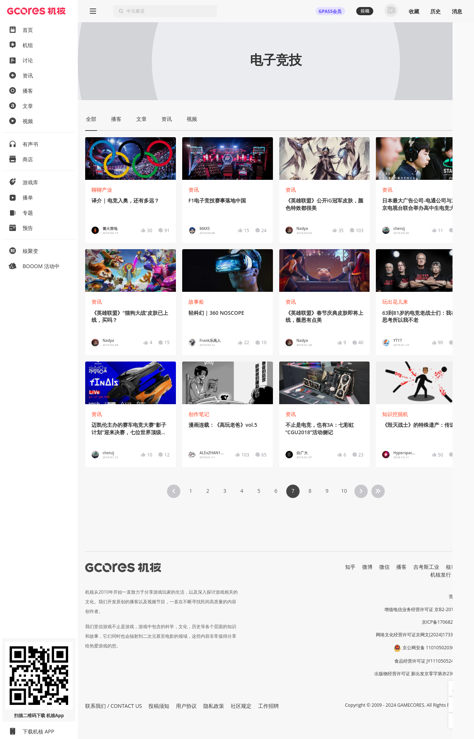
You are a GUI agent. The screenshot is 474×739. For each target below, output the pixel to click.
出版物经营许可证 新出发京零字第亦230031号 (420, 673)
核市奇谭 (456, 566)
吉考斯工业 (426, 566)
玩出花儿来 (395, 301)
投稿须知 (158, 705)
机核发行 (440, 574)
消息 (457, 11)
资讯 (193, 189)
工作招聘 (268, 705)
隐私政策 (213, 705)
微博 (367, 566)
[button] (455, 688)
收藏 (414, 11)
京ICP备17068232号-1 (444, 622)
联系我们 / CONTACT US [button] (113, 705)
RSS (462, 574)
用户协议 (186, 705)
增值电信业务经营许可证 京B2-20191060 (425, 609)
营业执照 (458, 596)
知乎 (350, 566)
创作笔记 (198, 414)
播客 (401, 566)
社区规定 (241, 705)
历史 (435, 11)
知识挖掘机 (395, 414)
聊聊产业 (101, 189)
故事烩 (196, 301)
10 (344, 490)
